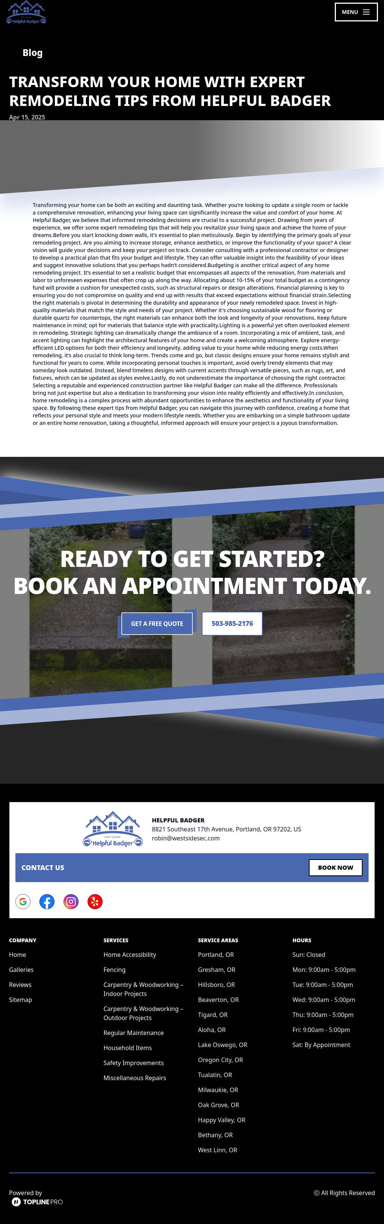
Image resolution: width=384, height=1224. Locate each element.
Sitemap (20, 999)
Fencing (115, 969)
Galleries (21, 969)
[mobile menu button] (356, 12)
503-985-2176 (232, 623)
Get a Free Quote (157, 624)
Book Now (335, 867)
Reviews (20, 984)
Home (17, 954)
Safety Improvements (134, 1062)
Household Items (128, 1047)
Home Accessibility (130, 954)
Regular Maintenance (134, 1032)
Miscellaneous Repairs (135, 1077)
